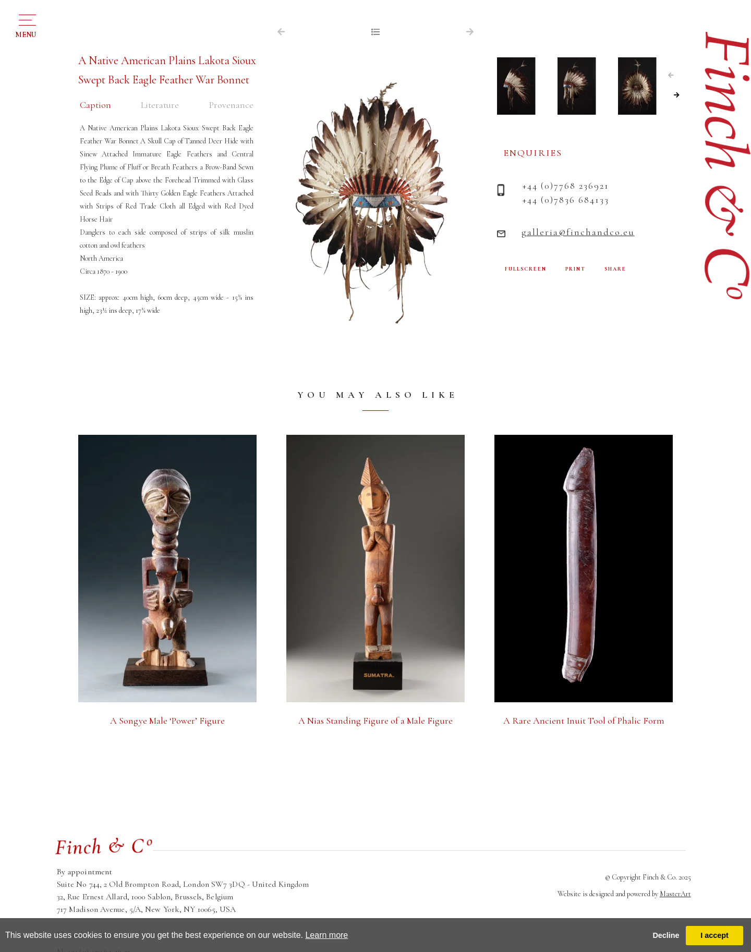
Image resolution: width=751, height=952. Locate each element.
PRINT (575, 269)
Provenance (231, 105)
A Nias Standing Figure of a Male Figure (375, 720)
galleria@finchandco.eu (578, 232)
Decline (665, 935)
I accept (714, 935)
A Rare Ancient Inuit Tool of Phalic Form (583, 720)
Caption (95, 105)
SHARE (615, 269)
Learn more (326, 935)
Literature (160, 105)
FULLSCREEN (526, 269)
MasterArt (675, 893)
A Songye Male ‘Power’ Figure (167, 720)
